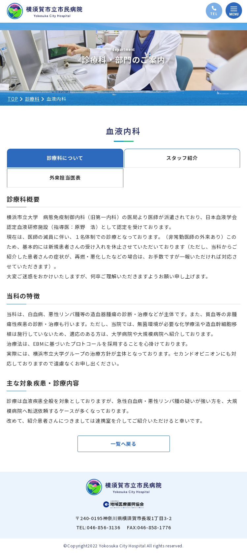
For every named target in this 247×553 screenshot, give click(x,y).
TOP (13, 98)
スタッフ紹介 (182, 157)
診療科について (65, 157)
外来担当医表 (65, 177)
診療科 (32, 98)
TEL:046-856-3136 (98, 527)
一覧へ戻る (123, 443)
